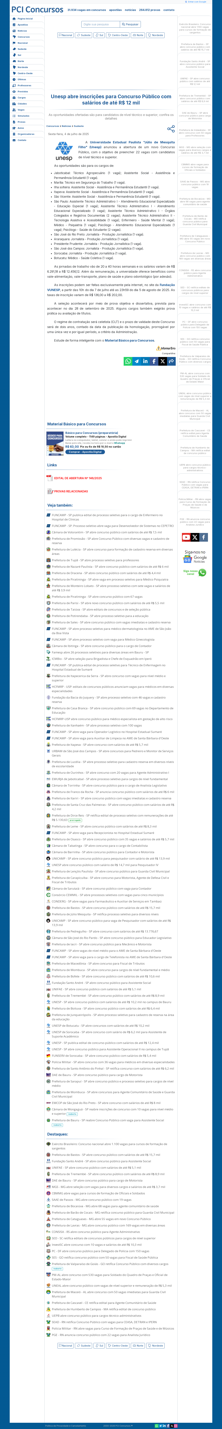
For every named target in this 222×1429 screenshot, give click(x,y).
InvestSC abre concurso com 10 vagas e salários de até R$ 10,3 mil (97, 1245)
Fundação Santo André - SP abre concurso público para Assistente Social (101, 983)
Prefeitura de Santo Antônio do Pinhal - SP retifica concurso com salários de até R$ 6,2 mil (113, 1068)
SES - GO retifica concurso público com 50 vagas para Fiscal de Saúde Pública (105, 1257)
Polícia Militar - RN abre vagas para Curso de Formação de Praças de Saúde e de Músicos (113, 1328)
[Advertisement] (83, 64)
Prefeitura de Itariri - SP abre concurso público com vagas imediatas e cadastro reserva (111, 798)
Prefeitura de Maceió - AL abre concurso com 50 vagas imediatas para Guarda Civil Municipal (109, 1294)
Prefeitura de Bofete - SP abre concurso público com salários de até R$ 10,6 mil (106, 976)
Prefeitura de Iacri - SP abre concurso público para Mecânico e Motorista (102, 944)
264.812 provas (149, 10)
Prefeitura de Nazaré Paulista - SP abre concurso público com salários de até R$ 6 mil (110, 567)
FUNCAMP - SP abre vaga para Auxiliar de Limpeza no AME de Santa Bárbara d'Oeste (110, 738)
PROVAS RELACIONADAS (71, 491)
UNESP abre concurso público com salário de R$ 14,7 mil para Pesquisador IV (105, 865)
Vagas (18, 109)
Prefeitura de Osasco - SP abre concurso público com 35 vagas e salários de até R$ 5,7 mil (113, 839)
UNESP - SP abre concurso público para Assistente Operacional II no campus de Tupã (110, 1049)
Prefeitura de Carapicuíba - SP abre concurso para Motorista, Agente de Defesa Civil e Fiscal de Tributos (110, 880)
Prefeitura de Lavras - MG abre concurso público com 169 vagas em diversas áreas (108, 1225)
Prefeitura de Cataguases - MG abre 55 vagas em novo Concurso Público (101, 1219)
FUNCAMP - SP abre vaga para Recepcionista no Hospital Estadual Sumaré (103, 833)
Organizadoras (23, 133)
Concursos (21, 36)
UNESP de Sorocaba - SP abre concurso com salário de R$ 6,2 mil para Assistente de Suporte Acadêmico (109, 1034)
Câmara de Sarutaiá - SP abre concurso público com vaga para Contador (101, 888)
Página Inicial (22, 18)
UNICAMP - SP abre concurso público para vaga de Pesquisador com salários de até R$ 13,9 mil (111, 923)
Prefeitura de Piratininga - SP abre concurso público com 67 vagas (97, 597)
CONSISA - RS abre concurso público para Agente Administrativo (96, 1232)
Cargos (19, 97)
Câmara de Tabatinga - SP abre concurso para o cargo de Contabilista (100, 846)
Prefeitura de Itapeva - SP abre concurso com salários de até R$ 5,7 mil (100, 745)
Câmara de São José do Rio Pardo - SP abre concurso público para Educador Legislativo (112, 938)
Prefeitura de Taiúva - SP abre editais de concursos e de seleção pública (101, 609)
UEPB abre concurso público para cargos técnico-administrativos (96, 1316)
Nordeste (20, 67)
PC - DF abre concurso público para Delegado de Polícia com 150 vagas (100, 1251)
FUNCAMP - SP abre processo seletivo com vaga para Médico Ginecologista (103, 639)
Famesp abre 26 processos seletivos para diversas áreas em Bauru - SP (100, 652)
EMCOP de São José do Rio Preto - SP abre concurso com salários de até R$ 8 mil (106, 1103)
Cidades (19, 103)
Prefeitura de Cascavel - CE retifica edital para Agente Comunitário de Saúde (104, 1303)
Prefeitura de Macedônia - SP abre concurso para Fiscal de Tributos (98, 963)
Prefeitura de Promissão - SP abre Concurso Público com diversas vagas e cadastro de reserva (110, 541)
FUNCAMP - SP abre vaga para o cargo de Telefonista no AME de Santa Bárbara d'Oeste (112, 957)
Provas (18, 121)
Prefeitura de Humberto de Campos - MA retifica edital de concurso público (104, 1309)
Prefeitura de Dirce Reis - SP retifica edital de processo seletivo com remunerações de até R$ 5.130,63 (112, 817)
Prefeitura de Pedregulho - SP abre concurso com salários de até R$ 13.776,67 (105, 931)
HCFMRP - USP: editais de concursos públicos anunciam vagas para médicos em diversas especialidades (113, 689)
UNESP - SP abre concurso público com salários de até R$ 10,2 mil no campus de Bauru (111, 1002)
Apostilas (20, 24)
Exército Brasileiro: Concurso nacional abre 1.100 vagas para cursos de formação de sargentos (109, 1146)
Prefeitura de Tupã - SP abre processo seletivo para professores (95, 560)
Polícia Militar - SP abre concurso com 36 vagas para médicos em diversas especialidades (113, 1062)
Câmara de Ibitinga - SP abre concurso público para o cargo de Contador (102, 646)
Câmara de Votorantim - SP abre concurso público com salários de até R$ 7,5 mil (107, 532)
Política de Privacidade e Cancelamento (65, 1425)
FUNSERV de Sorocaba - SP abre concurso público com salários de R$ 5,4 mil (104, 1056)
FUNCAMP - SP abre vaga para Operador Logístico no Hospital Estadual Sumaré (107, 732)
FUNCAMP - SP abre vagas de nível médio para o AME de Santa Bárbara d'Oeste (106, 951)
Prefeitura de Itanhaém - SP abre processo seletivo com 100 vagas (97, 725)
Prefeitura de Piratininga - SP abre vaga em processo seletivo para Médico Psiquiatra (110, 579)
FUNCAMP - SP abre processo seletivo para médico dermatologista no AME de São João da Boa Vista (111, 631)
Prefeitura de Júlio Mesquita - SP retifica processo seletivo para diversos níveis (105, 914)
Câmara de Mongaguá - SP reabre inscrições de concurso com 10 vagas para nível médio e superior (112, 1111)
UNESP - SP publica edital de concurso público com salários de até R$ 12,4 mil (105, 1043)
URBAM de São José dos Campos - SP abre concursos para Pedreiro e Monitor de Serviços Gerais (112, 753)
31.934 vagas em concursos (86, 10)
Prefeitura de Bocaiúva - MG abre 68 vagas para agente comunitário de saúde (105, 1206)
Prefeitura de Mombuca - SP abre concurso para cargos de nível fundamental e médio (111, 970)
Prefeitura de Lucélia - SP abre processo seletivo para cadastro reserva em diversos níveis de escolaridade (113, 764)
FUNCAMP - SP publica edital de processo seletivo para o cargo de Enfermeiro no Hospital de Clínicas (107, 517)
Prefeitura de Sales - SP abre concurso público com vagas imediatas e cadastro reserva (111, 622)
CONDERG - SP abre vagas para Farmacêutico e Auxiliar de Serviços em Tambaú (107, 901)
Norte (18, 61)
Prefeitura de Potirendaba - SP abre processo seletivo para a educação (100, 616)
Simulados (20, 115)
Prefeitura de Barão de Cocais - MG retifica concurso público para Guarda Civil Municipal (113, 1212)
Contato (19, 139)
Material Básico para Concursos (129, 340)
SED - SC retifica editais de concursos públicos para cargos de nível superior (104, 1238)
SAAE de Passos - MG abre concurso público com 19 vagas (91, 1200)
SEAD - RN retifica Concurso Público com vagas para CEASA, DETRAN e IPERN (104, 1322)
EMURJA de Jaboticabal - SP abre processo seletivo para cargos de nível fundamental (110, 779)
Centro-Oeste (22, 73)
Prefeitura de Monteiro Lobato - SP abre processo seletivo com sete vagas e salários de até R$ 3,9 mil (111, 588)
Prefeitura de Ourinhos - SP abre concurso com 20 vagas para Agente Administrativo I (110, 773)
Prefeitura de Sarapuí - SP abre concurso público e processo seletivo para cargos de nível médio (113, 1083)
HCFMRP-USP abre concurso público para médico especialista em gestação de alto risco (112, 719)
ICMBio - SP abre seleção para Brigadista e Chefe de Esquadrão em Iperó (102, 659)
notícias (130, 10)
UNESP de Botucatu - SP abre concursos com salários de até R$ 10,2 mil (101, 1026)
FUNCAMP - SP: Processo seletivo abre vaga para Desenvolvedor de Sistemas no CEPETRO (113, 526)
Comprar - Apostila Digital (85, 451)
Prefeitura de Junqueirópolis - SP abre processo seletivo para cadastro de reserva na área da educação (113, 1017)
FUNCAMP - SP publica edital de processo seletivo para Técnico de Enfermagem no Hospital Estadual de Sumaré (108, 667)
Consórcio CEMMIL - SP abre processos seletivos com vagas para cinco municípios (108, 895)
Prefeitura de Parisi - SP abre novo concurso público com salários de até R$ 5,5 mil (108, 603)
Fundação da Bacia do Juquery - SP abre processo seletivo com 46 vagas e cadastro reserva (109, 699)
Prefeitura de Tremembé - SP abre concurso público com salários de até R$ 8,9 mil (108, 996)
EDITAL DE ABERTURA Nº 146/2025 (78, 478)
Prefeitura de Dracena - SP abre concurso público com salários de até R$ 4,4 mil (106, 573)
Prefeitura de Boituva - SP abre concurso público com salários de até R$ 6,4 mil (106, 1008)
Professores (21, 85)
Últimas (19, 79)
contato (168, 10)
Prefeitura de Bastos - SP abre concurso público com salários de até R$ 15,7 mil (106, 908)
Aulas (18, 127)
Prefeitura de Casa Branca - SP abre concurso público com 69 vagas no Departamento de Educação (112, 710)
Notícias (19, 30)
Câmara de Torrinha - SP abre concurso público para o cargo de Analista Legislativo (109, 785)
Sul (16, 55)
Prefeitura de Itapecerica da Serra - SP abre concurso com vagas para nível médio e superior (109, 678)
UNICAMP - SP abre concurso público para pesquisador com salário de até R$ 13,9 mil (111, 858)
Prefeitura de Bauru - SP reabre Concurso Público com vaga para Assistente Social (108, 1122)
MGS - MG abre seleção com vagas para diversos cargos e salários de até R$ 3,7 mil (108, 1187)
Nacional (20, 42)
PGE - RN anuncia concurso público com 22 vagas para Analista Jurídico (101, 1335)
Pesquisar (130, 24)
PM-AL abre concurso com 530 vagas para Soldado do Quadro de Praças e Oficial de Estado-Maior (110, 1277)
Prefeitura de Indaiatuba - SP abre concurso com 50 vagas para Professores (195, 130)
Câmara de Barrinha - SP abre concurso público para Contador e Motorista (103, 852)
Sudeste (19, 49)
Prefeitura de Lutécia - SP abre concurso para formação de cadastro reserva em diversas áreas (112, 551)
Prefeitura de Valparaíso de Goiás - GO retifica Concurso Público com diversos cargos (110, 1266)
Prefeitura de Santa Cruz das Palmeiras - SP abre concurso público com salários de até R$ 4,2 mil (113, 807)
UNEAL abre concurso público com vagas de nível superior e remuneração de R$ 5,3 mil (112, 1286)
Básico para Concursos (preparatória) (91, 433)
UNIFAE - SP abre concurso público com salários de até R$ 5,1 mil (96, 989)
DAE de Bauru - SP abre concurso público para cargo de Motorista (97, 1075)
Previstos (20, 91)
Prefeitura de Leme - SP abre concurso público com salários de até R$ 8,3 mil (104, 826)
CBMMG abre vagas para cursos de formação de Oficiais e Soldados (98, 1193)
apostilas (115, 10)
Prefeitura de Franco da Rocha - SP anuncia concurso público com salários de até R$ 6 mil (113, 792)
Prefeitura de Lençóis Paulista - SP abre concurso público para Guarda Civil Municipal (111, 871)
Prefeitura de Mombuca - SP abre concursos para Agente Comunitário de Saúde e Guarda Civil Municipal (113, 1094)
